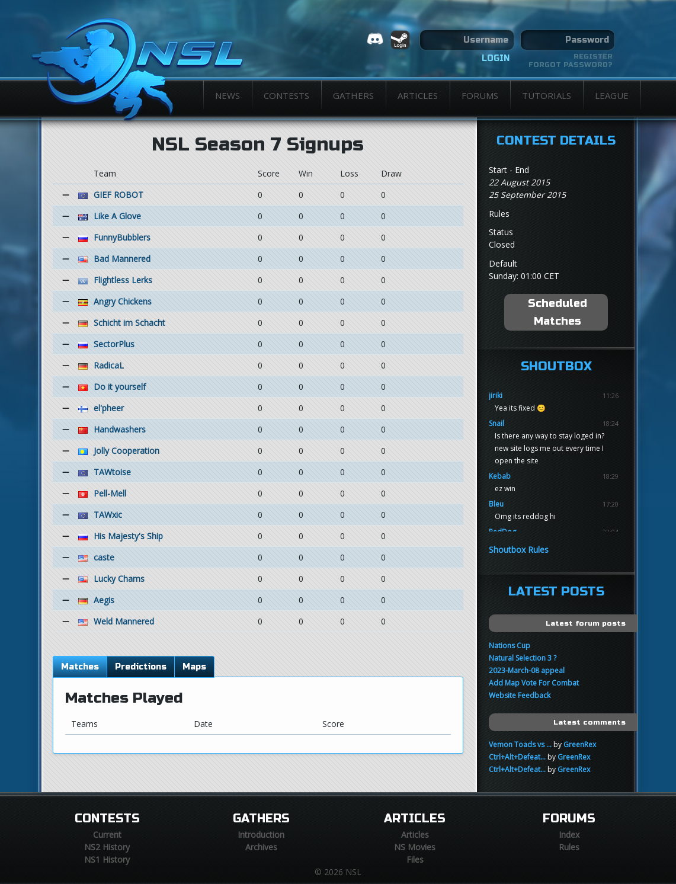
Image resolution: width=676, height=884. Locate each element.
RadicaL (109, 365)
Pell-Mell (110, 493)
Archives (261, 847)
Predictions (140, 667)
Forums (480, 95)
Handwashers (120, 429)
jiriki (495, 395)
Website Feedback (519, 695)
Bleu (496, 504)
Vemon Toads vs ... (520, 744)
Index (569, 834)
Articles (418, 95)
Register (593, 56)
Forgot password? (570, 64)
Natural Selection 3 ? (522, 658)
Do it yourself (120, 386)
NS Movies (414, 847)
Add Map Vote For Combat (534, 683)
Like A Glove (117, 216)
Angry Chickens (123, 301)
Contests (286, 95)
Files (415, 859)
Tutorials (546, 95)
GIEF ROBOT (118, 194)
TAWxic (108, 514)
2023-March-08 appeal (527, 670)
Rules (569, 847)
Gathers (353, 95)
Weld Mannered (124, 621)
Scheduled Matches (557, 312)
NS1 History (107, 859)
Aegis (104, 600)
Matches (80, 667)
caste (104, 557)
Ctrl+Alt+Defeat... (517, 757)
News (227, 95)
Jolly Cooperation (126, 450)
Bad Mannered (122, 258)
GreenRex (579, 744)
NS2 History (107, 847)
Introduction (261, 834)
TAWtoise (112, 472)
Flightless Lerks (123, 280)
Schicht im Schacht (129, 322)
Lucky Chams (119, 578)
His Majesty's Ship (128, 536)
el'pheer (109, 408)
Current (107, 834)
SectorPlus (114, 344)
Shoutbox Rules (519, 549)
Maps (194, 667)
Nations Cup (509, 645)
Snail (496, 423)
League (612, 95)
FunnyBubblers (122, 237)
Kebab (500, 476)
